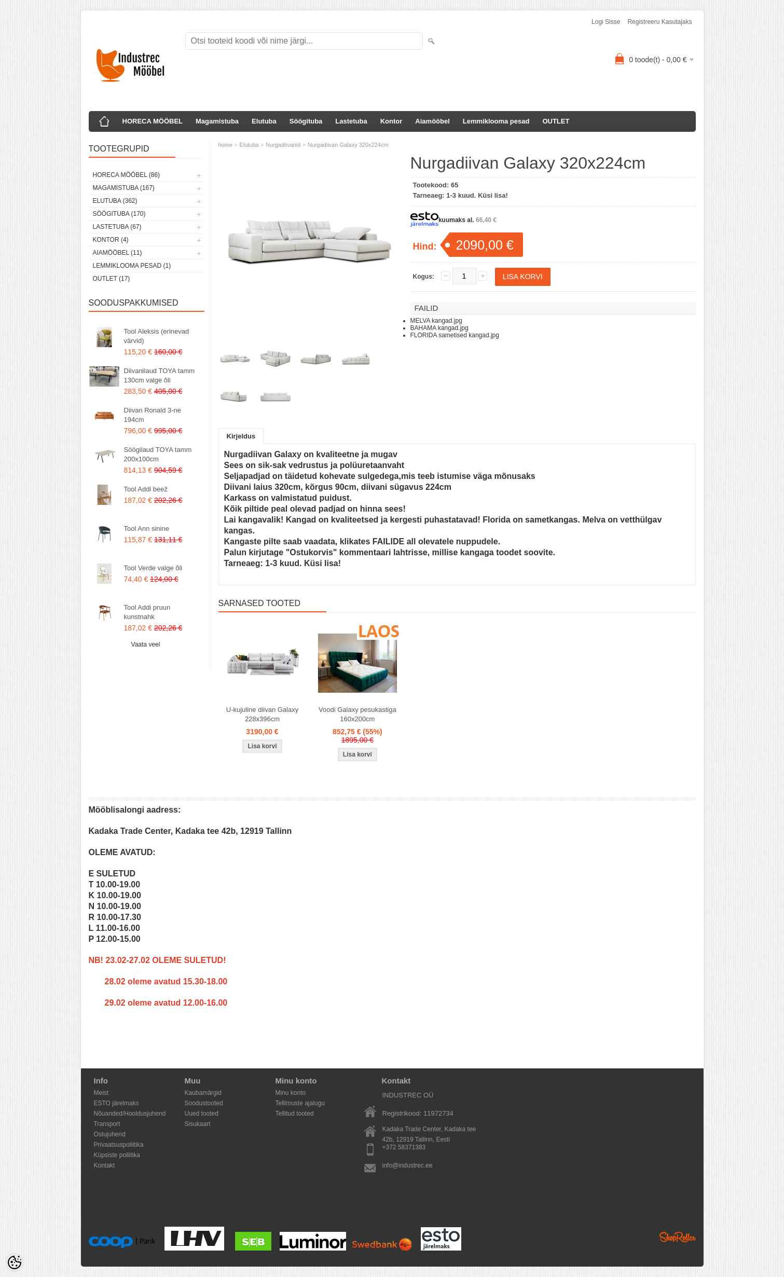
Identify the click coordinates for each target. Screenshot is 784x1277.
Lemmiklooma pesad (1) (132, 265)
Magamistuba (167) (124, 187)
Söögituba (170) (119, 213)
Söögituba (306, 121)
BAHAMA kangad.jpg (439, 328)
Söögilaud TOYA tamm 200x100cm (158, 454)
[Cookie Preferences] (14, 1262)
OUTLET (555, 121)
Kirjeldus (241, 436)
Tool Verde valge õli (153, 568)
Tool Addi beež (146, 489)
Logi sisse (606, 21)
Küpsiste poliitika (117, 1155)
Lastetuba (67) (117, 226)
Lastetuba (351, 121)
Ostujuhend (110, 1134)
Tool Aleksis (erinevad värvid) (156, 336)
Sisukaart (198, 1124)
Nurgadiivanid (283, 145)
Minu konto (291, 1092)
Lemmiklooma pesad (496, 121)
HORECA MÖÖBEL (152, 121)
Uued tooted (201, 1113)
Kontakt (104, 1165)
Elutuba (264, 121)
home (225, 145)
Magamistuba (217, 121)
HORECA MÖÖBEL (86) (126, 174)
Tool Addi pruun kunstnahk (147, 612)
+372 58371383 (404, 1147)
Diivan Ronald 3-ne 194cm (153, 414)
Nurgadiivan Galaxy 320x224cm (348, 145)
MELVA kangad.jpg (436, 320)
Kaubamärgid (203, 1092)
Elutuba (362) (115, 200)
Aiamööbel (432, 121)
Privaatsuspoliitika (119, 1144)
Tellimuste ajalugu (300, 1103)
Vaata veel (145, 644)
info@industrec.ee (407, 1165)
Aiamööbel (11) (117, 252)
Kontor (391, 121)
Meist (101, 1092)
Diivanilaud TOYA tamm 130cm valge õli (159, 375)
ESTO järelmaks (116, 1103)
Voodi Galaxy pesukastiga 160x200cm (357, 714)
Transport (107, 1124)
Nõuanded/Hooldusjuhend (130, 1113)
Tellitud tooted (295, 1113)
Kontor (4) (111, 239)
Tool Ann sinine (146, 528)
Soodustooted (204, 1103)
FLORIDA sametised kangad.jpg (454, 335)
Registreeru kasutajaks (659, 21)
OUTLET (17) (111, 278)
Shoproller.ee (677, 1237)
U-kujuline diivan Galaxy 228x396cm (262, 714)
